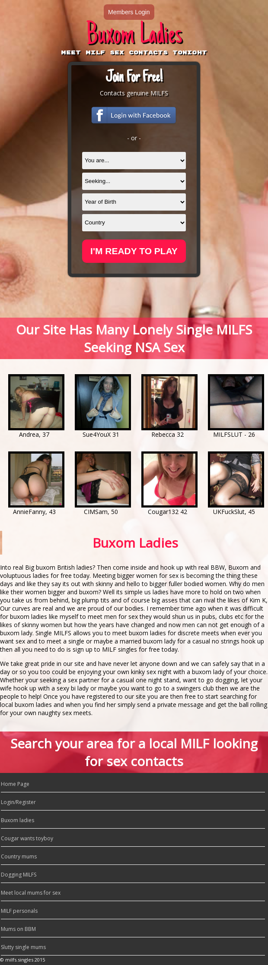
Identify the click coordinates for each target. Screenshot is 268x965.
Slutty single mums (23, 947)
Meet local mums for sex (31, 892)
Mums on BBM (18, 929)
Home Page (15, 784)
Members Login (129, 12)
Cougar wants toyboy (27, 838)
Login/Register (18, 802)
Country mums (19, 856)
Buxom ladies (17, 820)
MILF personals (19, 911)
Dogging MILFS (18, 874)
